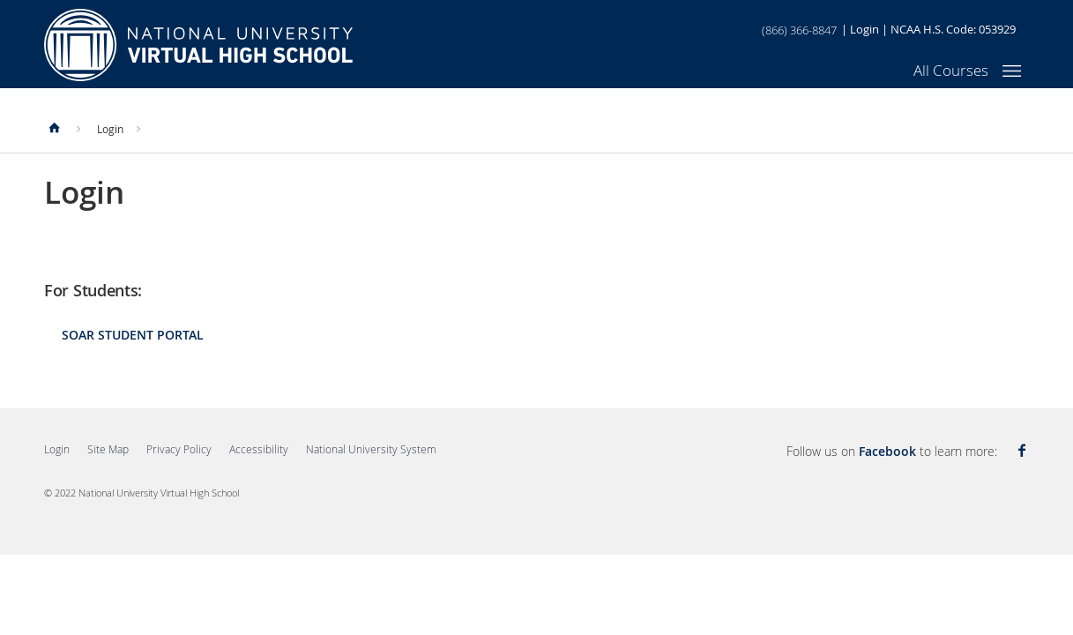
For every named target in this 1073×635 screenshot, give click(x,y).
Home (198, 45)
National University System (371, 449)
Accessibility (258, 449)
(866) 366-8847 (799, 30)
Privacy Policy (179, 449)
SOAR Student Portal (133, 334)
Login (864, 29)
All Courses (950, 70)
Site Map (108, 449)
